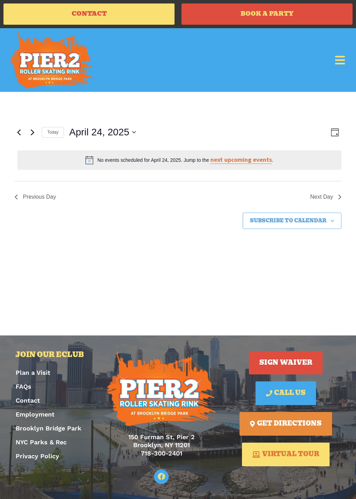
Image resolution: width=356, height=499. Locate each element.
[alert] (179, 162)
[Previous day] (19, 134)
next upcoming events (241, 161)
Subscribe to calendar (288, 222)
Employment (35, 416)
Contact (28, 402)
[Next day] (32, 134)
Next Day (325, 198)
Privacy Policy (37, 457)
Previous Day (35, 198)
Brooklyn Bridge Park (48, 430)
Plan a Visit (33, 374)
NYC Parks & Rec (41, 443)
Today (52, 134)
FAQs (23, 388)
